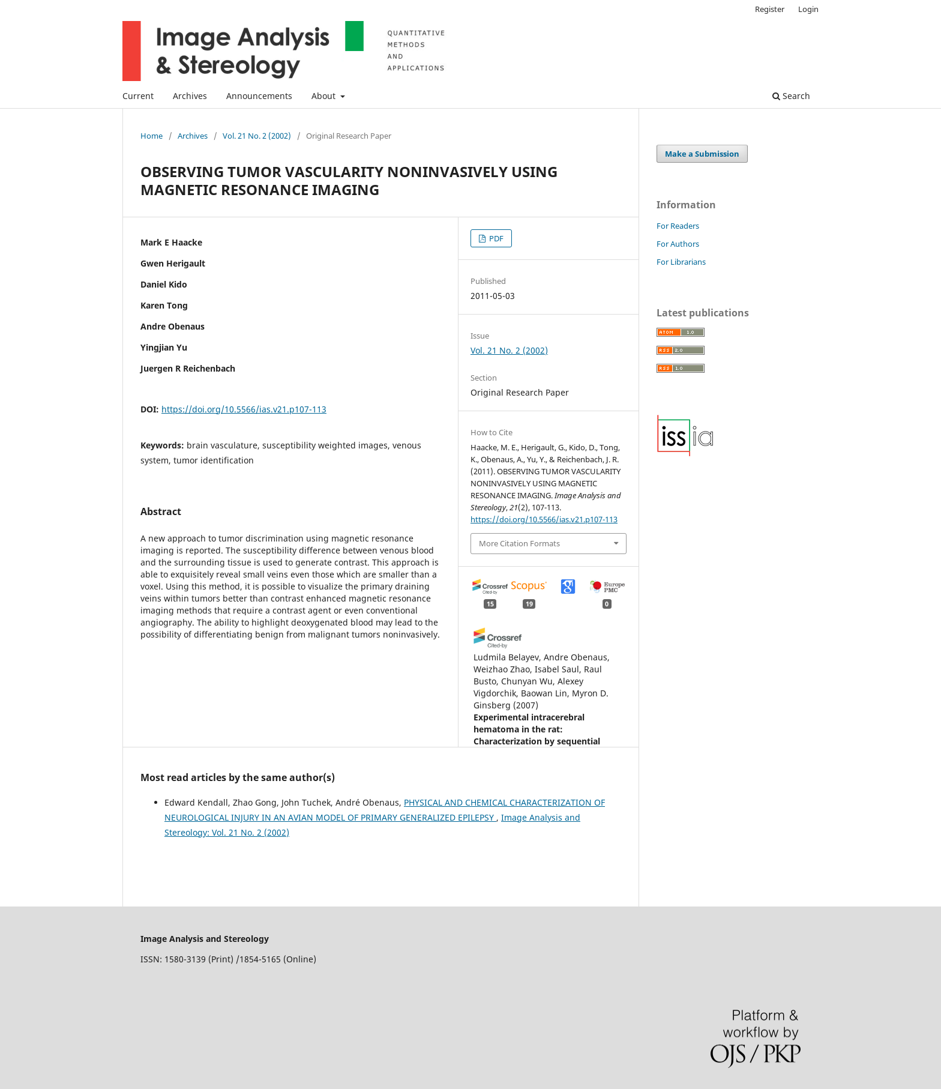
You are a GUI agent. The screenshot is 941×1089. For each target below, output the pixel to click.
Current (138, 95)
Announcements (259, 95)
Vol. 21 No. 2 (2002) (257, 135)
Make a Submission (702, 153)
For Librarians (681, 261)
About (324, 95)
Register (769, 9)
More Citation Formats (519, 543)
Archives (190, 95)
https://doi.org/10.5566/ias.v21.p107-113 (243, 409)
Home (151, 135)
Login (808, 9)
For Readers (678, 225)
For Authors (678, 243)
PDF (495, 238)
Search (791, 95)
